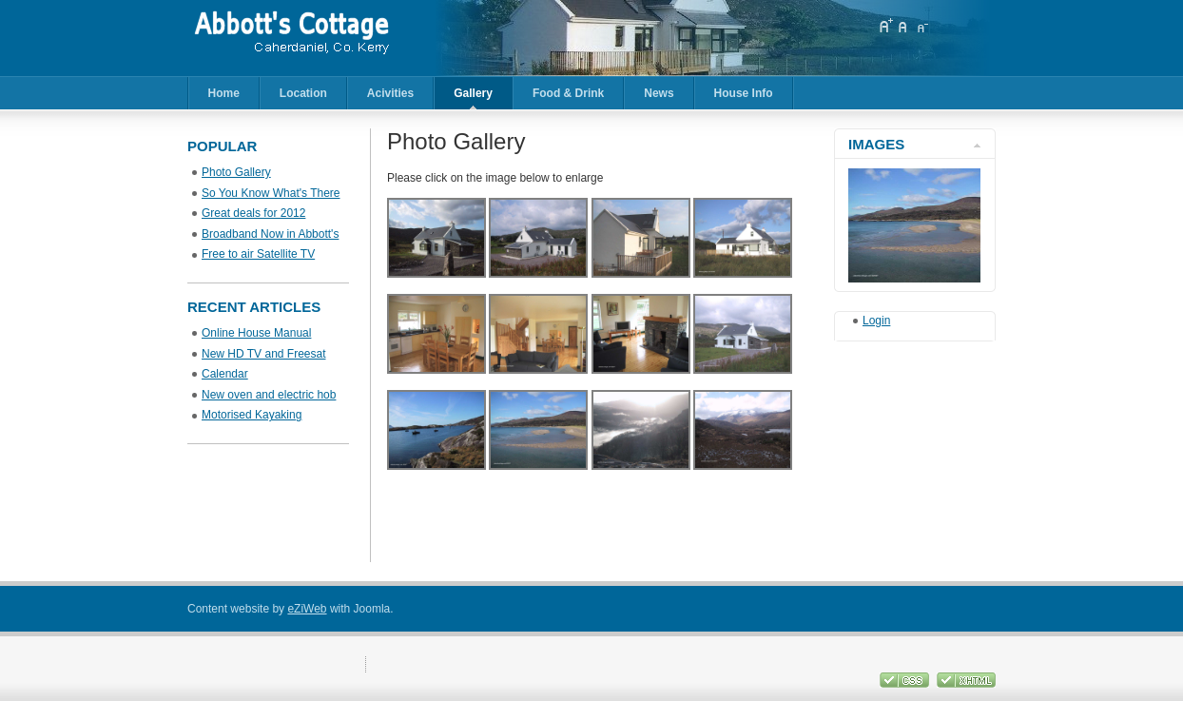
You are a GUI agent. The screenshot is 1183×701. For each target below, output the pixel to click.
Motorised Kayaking (251, 414)
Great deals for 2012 (253, 213)
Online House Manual (256, 333)
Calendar (225, 373)
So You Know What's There (271, 193)
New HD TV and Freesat (264, 353)
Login (876, 320)
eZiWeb (306, 608)
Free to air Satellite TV (258, 254)
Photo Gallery (236, 172)
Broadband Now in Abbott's (270, 234)
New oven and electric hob (269, 394)
